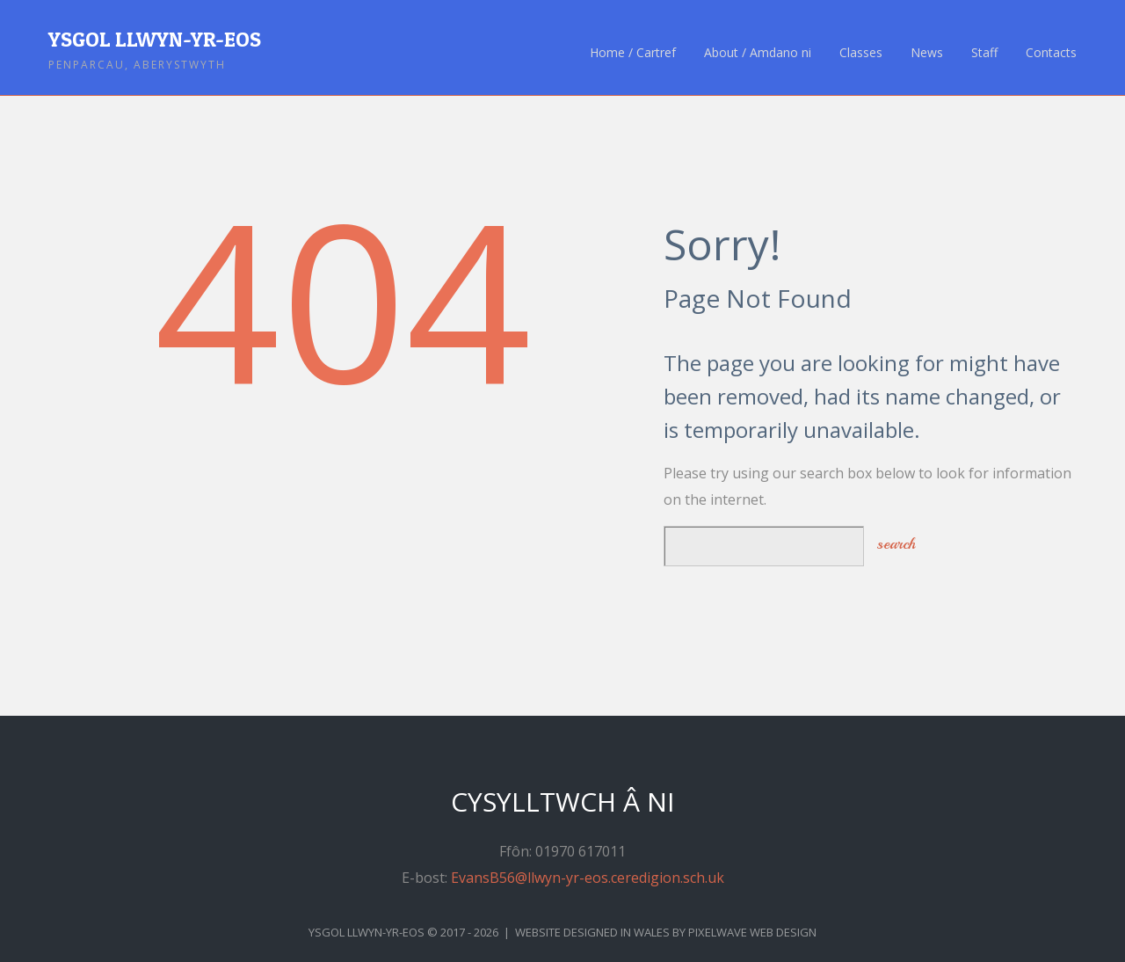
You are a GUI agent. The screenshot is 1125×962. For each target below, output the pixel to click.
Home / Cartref (633, 53)
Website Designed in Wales (592, 932)
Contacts (1051, 53)
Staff (984, 53)
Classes (860, 53)
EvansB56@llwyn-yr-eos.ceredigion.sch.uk (587, 877)
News (927, 53)
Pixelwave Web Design (752, 932)
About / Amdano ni (757, 53)
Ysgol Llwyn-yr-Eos (154, 39)
